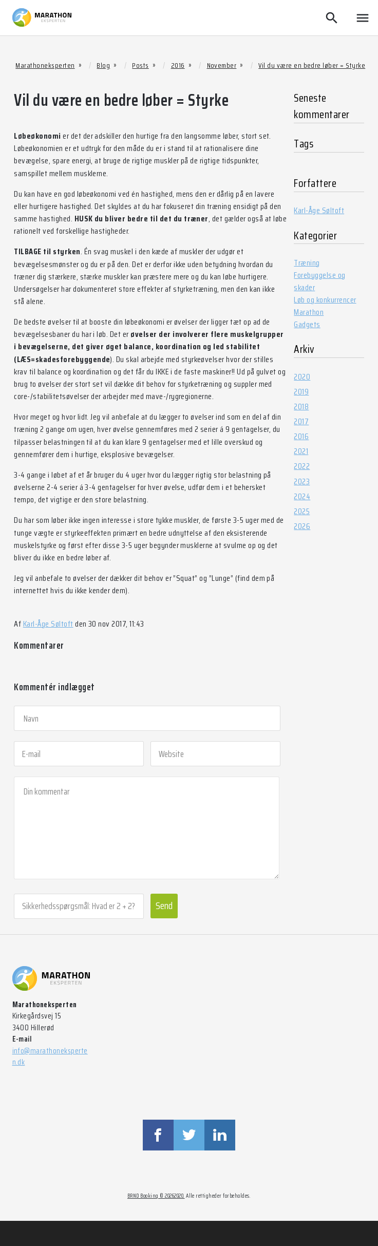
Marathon (309, 312)
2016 (301, 436)
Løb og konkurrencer (325, 299)
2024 (302, 496)
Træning (306, 262)
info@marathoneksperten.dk (50, 1057)
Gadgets (307, 324)
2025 (302, 511)
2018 (301, 406)
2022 (302, 466)
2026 (302, 526)
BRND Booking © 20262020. (156, 1196)
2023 (302, 481)
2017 (301, 421)
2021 (301, 451)
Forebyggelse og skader (319, 281)
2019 (301, 391)
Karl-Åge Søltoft (48, 623)
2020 (302, 376)
